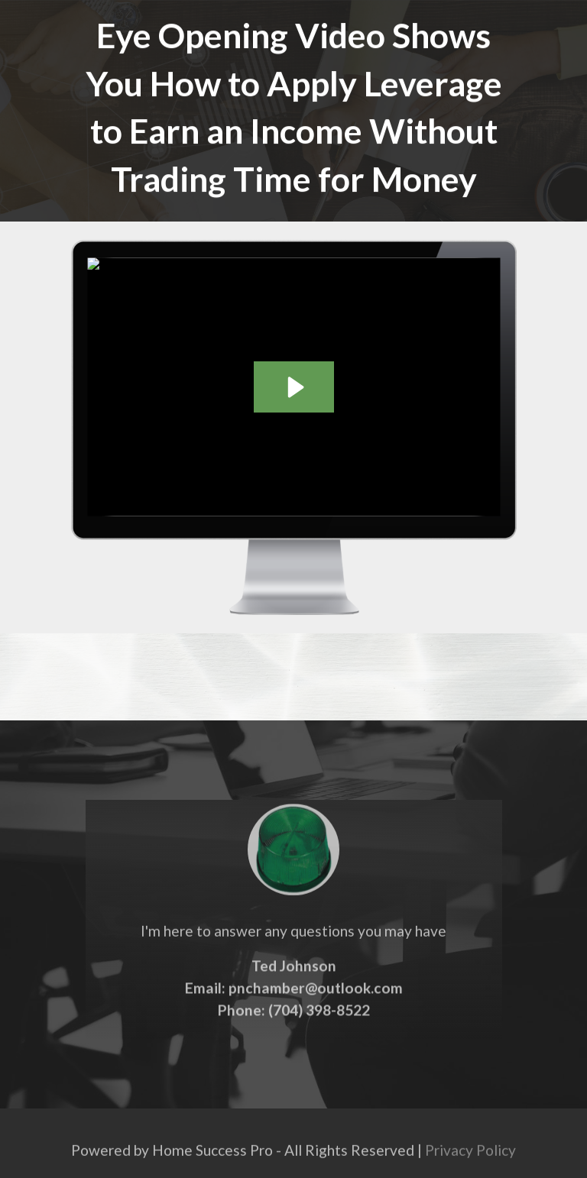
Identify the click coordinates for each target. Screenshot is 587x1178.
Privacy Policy (470, 1155)
